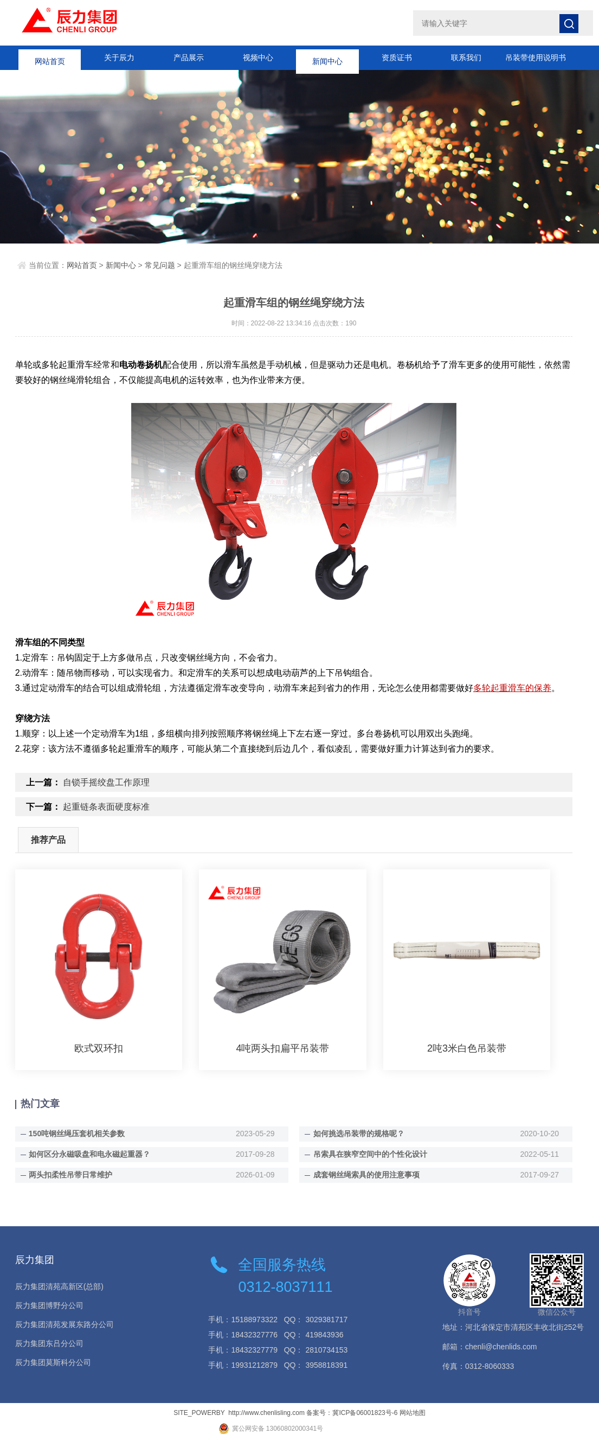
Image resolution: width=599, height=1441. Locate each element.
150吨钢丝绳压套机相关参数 (77, 1133)
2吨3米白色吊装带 (466, 1048)
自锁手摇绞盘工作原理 (106, 782)
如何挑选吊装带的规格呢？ (358, 1133)
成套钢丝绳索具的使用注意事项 (366, 1174)
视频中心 (258, 57)
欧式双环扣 (98, 1048)
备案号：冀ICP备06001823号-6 (351, 1413)
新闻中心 (327, 57)
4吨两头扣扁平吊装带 (282, 1048)
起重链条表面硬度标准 (106, 806)
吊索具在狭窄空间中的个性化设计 (370, 1154)
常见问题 (160, 265)
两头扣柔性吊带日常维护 (70, 1174)
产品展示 (188, 57)
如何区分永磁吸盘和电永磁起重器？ (89, 1154)
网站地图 (413, 1413)
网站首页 (50, 57)
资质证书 (397, 57)
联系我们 (466, 57)
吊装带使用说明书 (535, 57)
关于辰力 (119, 57)
